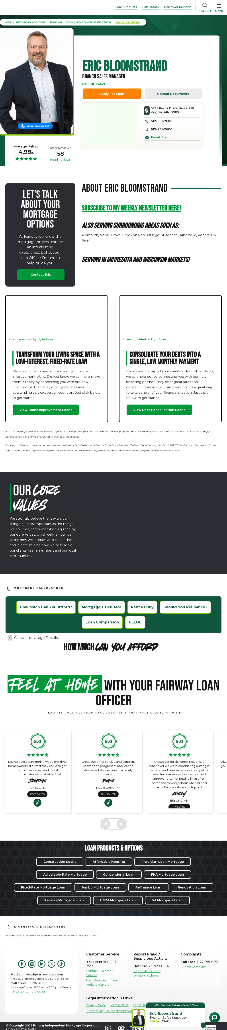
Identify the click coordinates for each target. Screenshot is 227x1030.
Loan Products (126, 7)
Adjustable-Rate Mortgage (65, 875)
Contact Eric (41, 275)
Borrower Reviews (178, 7)
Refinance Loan (148, 887)
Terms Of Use (119, 1005)
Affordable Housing (109, 862)
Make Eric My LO (37, 126)
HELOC (135, 622)
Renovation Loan (192, 887)
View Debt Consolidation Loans (159, 410)
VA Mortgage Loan (167, 900)
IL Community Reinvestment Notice (111, 1011)
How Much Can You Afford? (46, 607)
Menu (219, 11)
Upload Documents (173, 94)
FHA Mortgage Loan (167, 875)
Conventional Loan (119, 875)
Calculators (150, 7)
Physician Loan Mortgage (162, 862)
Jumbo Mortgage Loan (100, 887)
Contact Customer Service (99, 973)
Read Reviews (60, 159)
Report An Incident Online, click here (146, 973)
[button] (169, 1014)
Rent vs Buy (142, 607)
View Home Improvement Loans (46, 410)
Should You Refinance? (185, 607)
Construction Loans (59, 862)
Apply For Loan (111, 94)
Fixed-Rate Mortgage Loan (43, 887)
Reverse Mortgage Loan (64, 900)
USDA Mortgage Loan (118, 900)
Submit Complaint (194, 967)
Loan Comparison (102, 622)
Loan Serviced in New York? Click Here (101, 982)
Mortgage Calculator (101, 607)
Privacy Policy (96, 1005)
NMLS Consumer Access (28, 991)
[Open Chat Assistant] (214, 1017)
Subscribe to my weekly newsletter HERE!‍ (131, 208)
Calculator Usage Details (36, 638)
